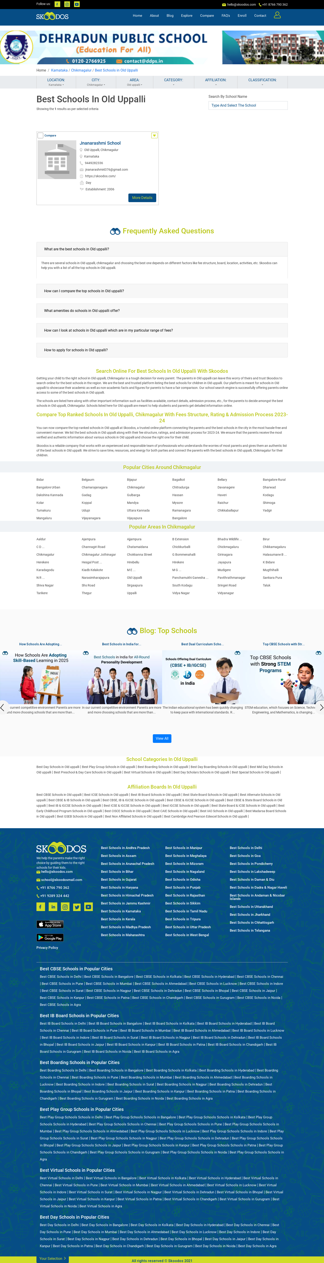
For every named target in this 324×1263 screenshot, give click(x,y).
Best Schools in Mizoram (184, 864)
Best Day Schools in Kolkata (152, 1225)
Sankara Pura (272, 577)
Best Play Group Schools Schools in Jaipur (89, 1145)
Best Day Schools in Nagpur (88, 1239)
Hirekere (178, 562)
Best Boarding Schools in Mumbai (146, 1077)
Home (137, 19)
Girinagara (225, 554)
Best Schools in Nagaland (184, 871)
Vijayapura (134, 518)
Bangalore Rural (274, 479)
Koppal (87, 503)
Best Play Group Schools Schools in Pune (190, 1124)
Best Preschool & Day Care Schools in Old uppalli (87, 772)
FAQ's (226, 19)
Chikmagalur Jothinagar (99, 554)
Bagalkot (178, 479)
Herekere (42, 562)
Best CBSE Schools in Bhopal (207, 991)
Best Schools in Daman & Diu (252, 879)
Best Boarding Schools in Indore (80, 1084)
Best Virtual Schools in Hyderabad (215, 1178)
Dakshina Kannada (49, 495)
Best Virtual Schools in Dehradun (189, 1192)
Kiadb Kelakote (92, 570)
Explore (186, 19)
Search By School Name (228, 96)
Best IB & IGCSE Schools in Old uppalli (74, 805)
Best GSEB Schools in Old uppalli (79, 816)
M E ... (131, 570)
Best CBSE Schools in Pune (62, 984)
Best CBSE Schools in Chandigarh (157, 998)
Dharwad (269, 487)
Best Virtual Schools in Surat (91, 1192)
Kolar (40, 503)
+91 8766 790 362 (52, 888)
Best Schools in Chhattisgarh (252, 922)
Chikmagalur (81, 70)
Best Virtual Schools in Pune (76, 1185)
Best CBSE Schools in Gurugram (210, 998)
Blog (170, 19)
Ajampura (89, 539)
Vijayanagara (91, 518)
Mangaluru (44, 518)
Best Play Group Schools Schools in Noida (195, 1152)
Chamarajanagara (95, 487)
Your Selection (52, 1258)
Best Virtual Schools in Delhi (61, 1178)
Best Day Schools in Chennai (248, 1225)
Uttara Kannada (138, 510)
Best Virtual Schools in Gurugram (245, 1199)
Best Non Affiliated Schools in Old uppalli (133, 816)
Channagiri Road (93, 547)
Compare (207, 19)
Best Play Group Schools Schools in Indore (234, 1131)
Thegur (87, 593)
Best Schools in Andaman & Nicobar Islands (257, 897)
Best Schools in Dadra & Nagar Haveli (258, 887)
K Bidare (269, 562)
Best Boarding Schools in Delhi (63, 1070)
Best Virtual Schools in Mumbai (124, 1185)
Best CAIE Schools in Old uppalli (175, 811)
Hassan (177, 495)
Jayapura (224, 562)
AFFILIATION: (216, 82)
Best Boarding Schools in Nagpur (182, 1084)
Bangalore (179, 518)
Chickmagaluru (228, 547)
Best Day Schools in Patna (73, 1246)
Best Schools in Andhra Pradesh (125, 848)
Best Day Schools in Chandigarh (120, 1246)
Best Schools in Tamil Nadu (186, 911)
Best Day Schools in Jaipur (225, 1239)
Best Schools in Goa (245, 856)
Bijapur (132, 479)
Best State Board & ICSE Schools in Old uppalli (243, 805)
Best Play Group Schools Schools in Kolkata (212, 1117)
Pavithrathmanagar (231, 577)
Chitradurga (180, 487)
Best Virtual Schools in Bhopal (240, 1192)
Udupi (86, 510)
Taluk (266, 585)
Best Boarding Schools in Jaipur (108, 1091)
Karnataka (59, 70)
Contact (260, 19)
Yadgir (267, 510)
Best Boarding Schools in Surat (130, 1084)
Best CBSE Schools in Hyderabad (209, 977)
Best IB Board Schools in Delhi (63, 1023)
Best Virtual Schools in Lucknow (231, 1185)
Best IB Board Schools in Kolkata (169, 1023)
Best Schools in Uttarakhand (251, 907)
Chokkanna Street (139, 554)
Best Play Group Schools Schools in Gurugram (125, 1152)
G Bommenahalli (183, 554)
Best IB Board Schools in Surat (115, 1038)
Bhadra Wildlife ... (230, 539)
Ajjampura (134, 539)
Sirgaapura (135, 585)
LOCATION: (56, 82)
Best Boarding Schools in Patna (211, 1091)
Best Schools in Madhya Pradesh (126, 927)
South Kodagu (182, 585)
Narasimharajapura (95, 577)
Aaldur (41, 539)
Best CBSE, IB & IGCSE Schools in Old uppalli (133, 800)
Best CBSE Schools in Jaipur (253, 991)
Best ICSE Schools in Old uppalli (106, 795)
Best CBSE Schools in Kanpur (62, 998)
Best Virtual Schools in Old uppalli (147, 772)
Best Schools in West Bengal (187, 935)
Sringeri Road (227, 585)
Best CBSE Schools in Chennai (260, 977)
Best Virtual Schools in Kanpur (92, 1199)
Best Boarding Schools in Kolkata (171, 1070)
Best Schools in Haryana (119, 887)
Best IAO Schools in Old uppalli (221, 811)
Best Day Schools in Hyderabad (199, 1225)
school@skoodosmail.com (59, 880)
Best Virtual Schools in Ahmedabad (177, 1185)
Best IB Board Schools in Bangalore (115, 1023)
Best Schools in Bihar (117, 871)
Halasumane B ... (275, 554)
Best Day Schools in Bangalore (105, 1225)
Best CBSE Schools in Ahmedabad (161, 984)
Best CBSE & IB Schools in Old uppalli (74, 800)
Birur (266, 539)
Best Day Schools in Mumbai (95, 1232)
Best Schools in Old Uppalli (116, 70)
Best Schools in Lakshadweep (252, 871)
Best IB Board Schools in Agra (156, 1052)
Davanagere (226, 487)
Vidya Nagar (181, 593)
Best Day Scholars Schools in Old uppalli (201, 772)
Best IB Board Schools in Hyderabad (224, 1023)
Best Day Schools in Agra (257, 1246)
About (154, 19)
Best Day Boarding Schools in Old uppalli (219, 767)
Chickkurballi (181, 547)
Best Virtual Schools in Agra (100, 1206)
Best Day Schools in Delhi (59, 1225)
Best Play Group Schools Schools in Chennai (122, 1124)
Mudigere (224, 570)
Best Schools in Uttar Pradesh (188, 927)
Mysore (177, 503)
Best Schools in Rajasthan (185, 895)
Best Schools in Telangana (250, 930)
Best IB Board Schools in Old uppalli (155, 795)
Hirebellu (133, 562)
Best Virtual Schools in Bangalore (111, 1178)
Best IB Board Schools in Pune (95, 1031)
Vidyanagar (226, 593)
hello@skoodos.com (241, 4)
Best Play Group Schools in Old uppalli (108, 767)
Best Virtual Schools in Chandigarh (190, 1199)
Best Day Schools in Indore (239, 1232)
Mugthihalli (270, 570)
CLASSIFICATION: (262, 82)
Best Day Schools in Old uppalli (57, 767)
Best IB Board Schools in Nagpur (165, 1038)
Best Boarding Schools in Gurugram (86, 1098)
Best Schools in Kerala (118, 919)
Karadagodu (45, 570)
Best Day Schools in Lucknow (194, 1232)
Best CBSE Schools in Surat (63, 991)
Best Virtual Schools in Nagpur (138, 1192)
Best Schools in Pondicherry (251, 864)
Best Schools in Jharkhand (250, 914)
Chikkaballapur (228, 510)
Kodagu (268, 495)
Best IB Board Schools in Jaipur (80, 1045)
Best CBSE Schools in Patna (108, 998)
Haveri (222, 495)
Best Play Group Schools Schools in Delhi (71, 1117)
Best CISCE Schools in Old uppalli (128, 811)
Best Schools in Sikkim (182, 903)
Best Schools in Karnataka (121, 911)
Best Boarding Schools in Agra (190, 1098)
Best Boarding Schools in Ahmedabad (203, 1077)
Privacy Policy (47, 948)
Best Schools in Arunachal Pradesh (127, 864)
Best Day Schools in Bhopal (181, 1239)
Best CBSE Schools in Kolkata (159, 977)
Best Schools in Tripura (183, 919)
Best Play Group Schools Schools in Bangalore (141, 1117)
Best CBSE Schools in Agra (60, 1005)
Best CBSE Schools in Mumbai (109, 984)
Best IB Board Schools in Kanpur (131, 1045)
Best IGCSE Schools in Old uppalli (186, 805)
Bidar (40, 479)
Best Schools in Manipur (183, 848)
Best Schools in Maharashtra (123, 935)
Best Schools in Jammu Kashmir (125, 903)
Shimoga (269, 503)
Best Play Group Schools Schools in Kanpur (157, 1145)
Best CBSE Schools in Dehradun (158, 991)
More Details (142, 198)
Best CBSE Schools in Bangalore (108, 977)
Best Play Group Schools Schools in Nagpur (124, 1138)
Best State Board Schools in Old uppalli (210, 795)
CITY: (96, 82)
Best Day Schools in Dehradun (135, 1239)
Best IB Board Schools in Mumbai (145, 1031)
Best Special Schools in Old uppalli (255, 772)
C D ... (40, 547)
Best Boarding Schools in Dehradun (236, 1084)
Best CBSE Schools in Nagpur (108, 991)
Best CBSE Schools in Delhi (61, 977)
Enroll (242, 19)
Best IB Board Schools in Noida (107, 1052)
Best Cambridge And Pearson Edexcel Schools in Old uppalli (205, 816)
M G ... (176, 570)
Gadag (86, 495)
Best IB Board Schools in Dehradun (219, 1038)
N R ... (40, 577)
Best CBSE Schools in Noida (258, 998)
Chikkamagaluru (274, 547)
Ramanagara (181, 510)
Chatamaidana (137, 547)
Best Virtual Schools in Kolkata (162, 1178)
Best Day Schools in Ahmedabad (144, 1232)
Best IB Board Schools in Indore (65, 1038)
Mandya (133, 503)
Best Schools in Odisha (182, 879)
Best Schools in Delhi (246, 848)
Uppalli (132, 593)
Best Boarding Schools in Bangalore (116, 1070)
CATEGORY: (173, 82)
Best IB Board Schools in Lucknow (258, 1031)
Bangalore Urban (48, 487)
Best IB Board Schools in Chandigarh (235, 1045)
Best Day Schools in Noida (215, 1246)
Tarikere (42, 593)
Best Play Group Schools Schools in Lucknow (165, 1131)
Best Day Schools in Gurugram (169, 1246)
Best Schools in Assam (118, 856)
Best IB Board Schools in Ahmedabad (201, 1031)
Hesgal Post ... (92, 562)
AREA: (134, 82)
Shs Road (88, 585)
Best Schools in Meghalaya (185, 856)
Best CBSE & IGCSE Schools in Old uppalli (195, 800)
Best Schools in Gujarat (119, 879)
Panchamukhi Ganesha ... (190, 577)
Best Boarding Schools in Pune (95, 1077)
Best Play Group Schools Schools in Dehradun (194, 1138)
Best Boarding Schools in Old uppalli (163, 767)
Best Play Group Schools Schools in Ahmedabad (91, 1131)
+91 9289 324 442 (52, 896)
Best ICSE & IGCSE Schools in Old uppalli (132, 805)
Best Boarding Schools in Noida (140, 1098)
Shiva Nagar (45, 585)
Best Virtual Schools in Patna (140, 1199)
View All (162, 738)
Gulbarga (133, 495)
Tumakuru (43, 510)
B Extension (180, 539)
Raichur (223, 503)
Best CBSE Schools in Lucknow (213, 984)
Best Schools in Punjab (182, 887)
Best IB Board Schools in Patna (181, 1045)
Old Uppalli (134, 577)
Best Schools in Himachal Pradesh (127, 895)
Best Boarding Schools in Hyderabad (226, 1070)
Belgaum (88, 479)
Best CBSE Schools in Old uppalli (59, 795)
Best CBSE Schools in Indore (261, 984)
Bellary (222, 479)
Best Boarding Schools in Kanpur (160, 1091)
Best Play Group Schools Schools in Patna (224, 1145)
